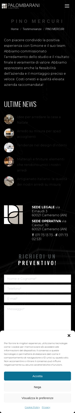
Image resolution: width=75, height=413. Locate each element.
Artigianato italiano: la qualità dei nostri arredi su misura (42, 181)
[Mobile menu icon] (67, 6)
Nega (37, 387)
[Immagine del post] (9, 119)
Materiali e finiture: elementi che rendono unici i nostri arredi (40, 164)
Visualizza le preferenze (37, 398)
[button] (69, 336)
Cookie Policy (32, 407)
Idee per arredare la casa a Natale (39, 119)
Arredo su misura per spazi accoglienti (39, 134)
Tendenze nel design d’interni (42, 145)
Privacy (46, 407)
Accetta (37, 376)
